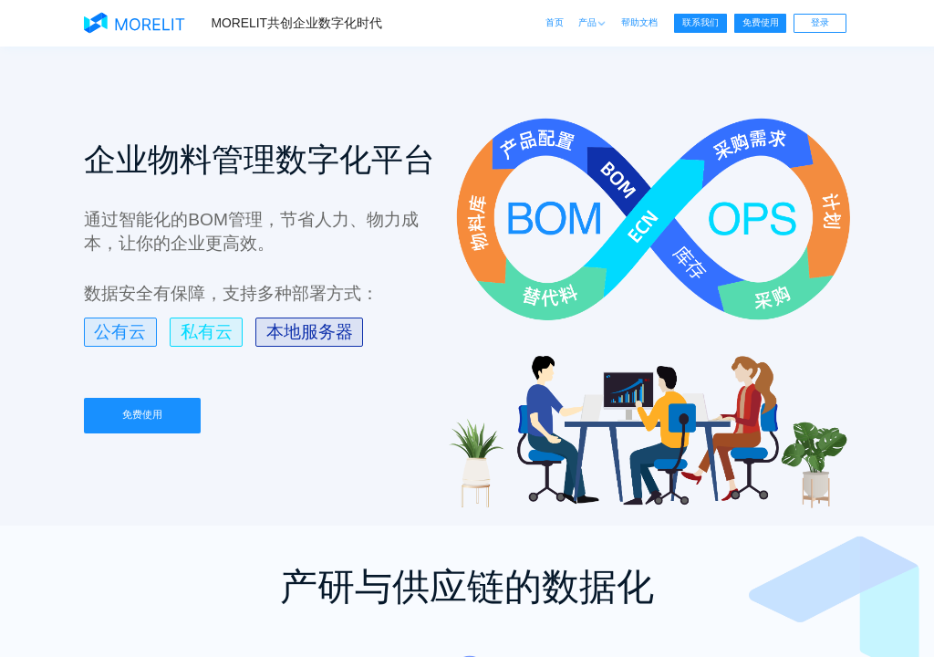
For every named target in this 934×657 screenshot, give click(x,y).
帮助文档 (639, 22)
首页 (554, 22)
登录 (820, 22)
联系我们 (700, 22)
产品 (592, 22)
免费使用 (760, 22)
